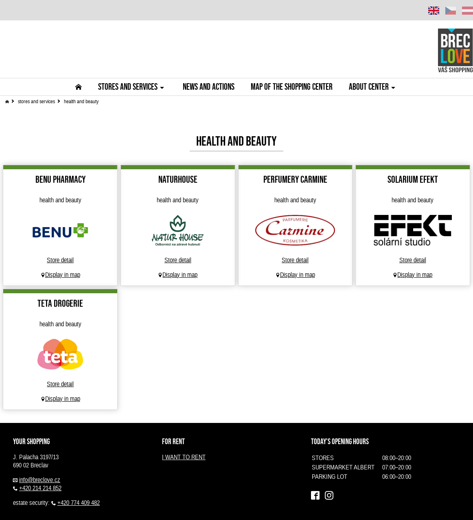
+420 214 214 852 (40, 488)
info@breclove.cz (39, 480)
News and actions (208, 87)
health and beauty (81, 101)
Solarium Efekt (413, 179)
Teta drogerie (60, 303)
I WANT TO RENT (184, 457)
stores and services (36, 101)
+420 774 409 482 (78, 503)
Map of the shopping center (292, 87)
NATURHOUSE (177, 179)
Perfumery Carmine (295, 179)
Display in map (62, 275)
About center (373, 87)
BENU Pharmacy (60, 179)
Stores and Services (132, 87)
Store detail (60, 260)
